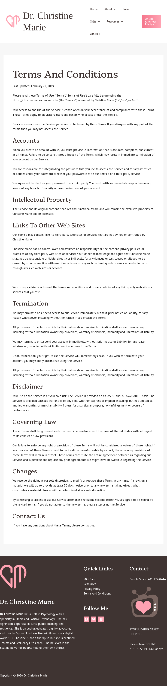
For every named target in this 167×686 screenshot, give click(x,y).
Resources (114, 21)
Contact (95, 34)
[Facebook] (86, 619)
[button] (113, 9)
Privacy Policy (92, 589)
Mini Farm (90, 579)
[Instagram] (101, 619)
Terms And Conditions (97, 594)
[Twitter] (93, 619)
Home (94, 9)
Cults (95, 21)
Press (124, 9)
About (109, 9)
